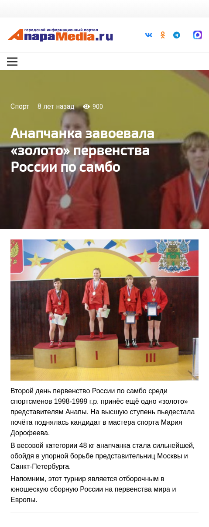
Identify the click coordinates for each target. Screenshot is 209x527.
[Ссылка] (60, 35)
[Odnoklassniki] (163, 35)
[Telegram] (177, 35)
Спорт (19, 106)
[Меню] (12, 62)
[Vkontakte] (149, 35)
